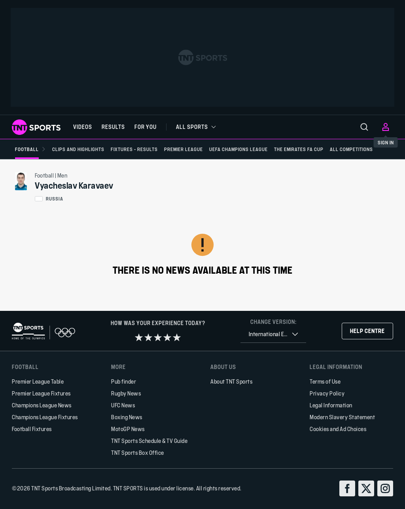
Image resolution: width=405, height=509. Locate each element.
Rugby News (126, 393)
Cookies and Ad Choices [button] (338, 429)
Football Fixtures (32, 429)
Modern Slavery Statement (342, 417)
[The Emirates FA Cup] (299, 149)
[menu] (364, 127)
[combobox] (273, 334)
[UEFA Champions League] (238, 149)
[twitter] (366, 488)
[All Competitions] (351, 149)
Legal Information (331, 405)
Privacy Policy (327, 393)
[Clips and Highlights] (78, 149)
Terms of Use (325, 381)
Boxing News (126, 417)
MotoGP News (128, 429)
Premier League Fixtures (41, 393)
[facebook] (347, 488)
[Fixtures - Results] (134, 149)
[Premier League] (183, 149)
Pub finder (123, 381)
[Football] (30, 149)
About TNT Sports (231, 381)
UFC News (123, 405)
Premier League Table (38, 381)
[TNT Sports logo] (36, 127)
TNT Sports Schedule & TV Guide (149, 440)
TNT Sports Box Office (137, 452)
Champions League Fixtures (45, 417)
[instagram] (385, 488)
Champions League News (42, 405)
